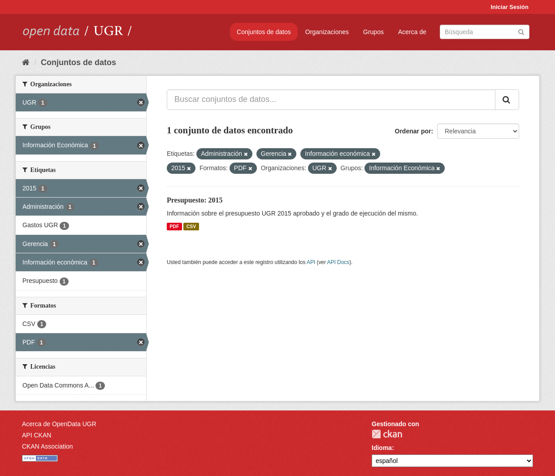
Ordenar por (413, 131)
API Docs (338, 262)
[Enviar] (521, 31)
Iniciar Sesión (509, 7)
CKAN (387, 434)
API (311, 262)
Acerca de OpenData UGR (59, 424)
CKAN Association (47, 446)
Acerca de (412, 31)
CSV (191, 226)
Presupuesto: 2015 (195, 200)
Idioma (382, 447)
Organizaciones (327, 31)
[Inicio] (26, 62)
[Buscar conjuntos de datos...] (331, 99)
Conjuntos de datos (264, 31)
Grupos (373, 31)
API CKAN (36, 435)
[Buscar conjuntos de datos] (484, 32)
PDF (174, 226)
